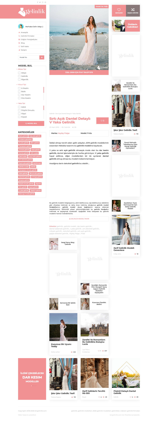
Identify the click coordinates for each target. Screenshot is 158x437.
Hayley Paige (63, 133)
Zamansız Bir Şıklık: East (67, 304)
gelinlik (60, 226)
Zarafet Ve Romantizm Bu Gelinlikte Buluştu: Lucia (93, 342)
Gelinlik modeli (24, 166)
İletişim (22, 50)
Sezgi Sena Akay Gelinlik (67, 243)
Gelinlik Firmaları (26, 36)
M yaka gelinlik (23, 143)
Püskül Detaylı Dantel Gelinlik (125, 392)
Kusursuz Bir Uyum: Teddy (61, 345)
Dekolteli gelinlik (24, 177)
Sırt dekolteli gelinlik (25, 160)
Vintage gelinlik (37, 177)
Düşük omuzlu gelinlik (26, 183)
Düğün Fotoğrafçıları (27, 39)
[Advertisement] (79, 95)
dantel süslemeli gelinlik (59, 229)
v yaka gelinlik (75, 229)
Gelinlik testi (37, 163)
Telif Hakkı (23, 47)
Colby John (117, 254)
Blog (21, 43)
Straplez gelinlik (24, 180)
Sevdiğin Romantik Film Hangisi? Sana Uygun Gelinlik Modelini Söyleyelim (99, 289)
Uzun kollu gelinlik (35, 156)
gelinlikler (116, 411)
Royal (84, 397)
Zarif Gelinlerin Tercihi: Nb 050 (93, 392)
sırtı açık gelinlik (84, 231)
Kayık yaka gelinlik (25, 163)
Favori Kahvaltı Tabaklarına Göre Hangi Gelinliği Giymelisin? (130, 145)
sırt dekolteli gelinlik (91, 229)
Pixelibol (128, 415)
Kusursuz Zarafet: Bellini (99, 303)
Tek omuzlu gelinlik (35, 173)
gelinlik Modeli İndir (79, 219)
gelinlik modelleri (85, 411)
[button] (106, 37)
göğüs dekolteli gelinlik (58, 234)
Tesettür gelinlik (35, 190)
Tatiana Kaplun (118, 134)
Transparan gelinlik (25, 146)
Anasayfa (23, 32)
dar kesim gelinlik (84, 226)
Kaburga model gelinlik (26, 194)
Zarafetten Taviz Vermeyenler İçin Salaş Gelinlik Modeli (130, 206)
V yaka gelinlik (23, 190)
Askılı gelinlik (23, 173)
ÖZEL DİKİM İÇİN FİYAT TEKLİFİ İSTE (79, 72)
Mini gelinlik (23, 187)
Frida (83, 234)
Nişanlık (38, 183)
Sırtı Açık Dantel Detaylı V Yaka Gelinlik (69, 120)
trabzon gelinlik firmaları (130, 411)
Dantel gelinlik (23, 153)
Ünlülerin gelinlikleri (25, 139)
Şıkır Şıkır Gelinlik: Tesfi (125, 130)
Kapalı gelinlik (33, 187)
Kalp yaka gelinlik (34, 136)
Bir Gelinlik (66, 127)
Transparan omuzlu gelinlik (27, 170)
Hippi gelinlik (35, 149)
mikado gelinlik (55, 231)
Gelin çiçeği (34, 153)
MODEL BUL (31, 123)
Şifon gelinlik (35, 143)
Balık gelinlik (23, 136)
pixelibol (32, 415)
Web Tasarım (23, 415)
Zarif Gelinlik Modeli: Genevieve (124, 249)
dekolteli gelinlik (69, 231)
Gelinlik (33, 166)
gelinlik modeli (70, 226)
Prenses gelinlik (24, 149)
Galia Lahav (55, 352)
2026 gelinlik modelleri (102, 411)
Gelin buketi (23, 156)
